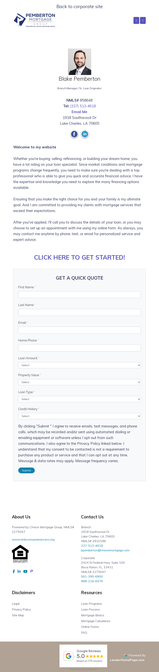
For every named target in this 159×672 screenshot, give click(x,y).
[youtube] (25, 571)
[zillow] (31, 571)
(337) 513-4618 (83, 106)
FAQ (84, 632)
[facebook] (14, 571)
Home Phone (28, 340)
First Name (27, 287)
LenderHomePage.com (127, 660)
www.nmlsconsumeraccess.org (33, 539)
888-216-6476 (92, 581)
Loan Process (90, 609)
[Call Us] (136, 20)
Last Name (27, 305)
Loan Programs (91, 604)
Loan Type (26, 392)
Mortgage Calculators (96, 621)
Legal (15, 604)
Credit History (28, 409)
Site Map (18, 615)
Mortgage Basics (92, 615)
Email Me (79, 111)
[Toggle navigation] (143, 20)
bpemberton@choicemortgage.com (105, 550)
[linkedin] (19, 571)
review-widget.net (88, 669)
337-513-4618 (92, 546)
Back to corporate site (79, 6)
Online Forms (90, 627)
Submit (26, 470)
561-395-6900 (92, 576)
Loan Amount (28, 358)
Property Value (29, 375)
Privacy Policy (21, 609)
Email (23, 323)
